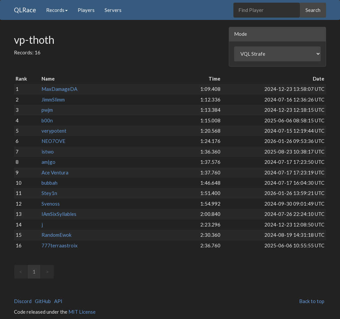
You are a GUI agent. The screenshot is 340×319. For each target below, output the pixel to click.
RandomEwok (56, 235)
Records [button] (57, 10)
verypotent (54, 131)
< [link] (20, 272)
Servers (113, 10)
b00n (47, 120)
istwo (48, 152)
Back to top (311, 301)
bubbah (49, 183)
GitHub (43, 301)
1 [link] (34, 272)
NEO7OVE (53, 141)
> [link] (47, 272)
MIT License (82, 312)
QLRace (25, 10)
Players (86, 10)
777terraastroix (60, 245)
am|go (48, 162)
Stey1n (49, 193)
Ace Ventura (55, 172)
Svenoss (51, 204)
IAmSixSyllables (59, 214)
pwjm (47, 110)
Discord (23, 301)
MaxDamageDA (59, 89)
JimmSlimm (53, 99)
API (58, 301)
